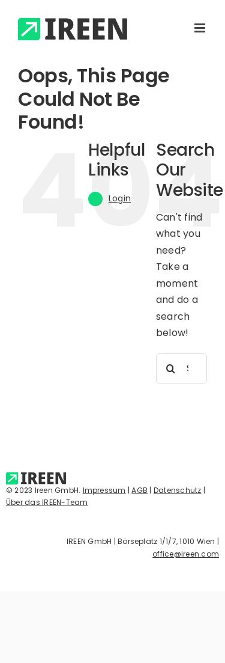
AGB (139, 490)
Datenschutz (178, 490)
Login (120, 198)
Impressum (104, 490)
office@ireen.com (185, 554)
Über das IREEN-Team (47, 502)
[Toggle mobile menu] (200, 28)
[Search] (171, 368)
